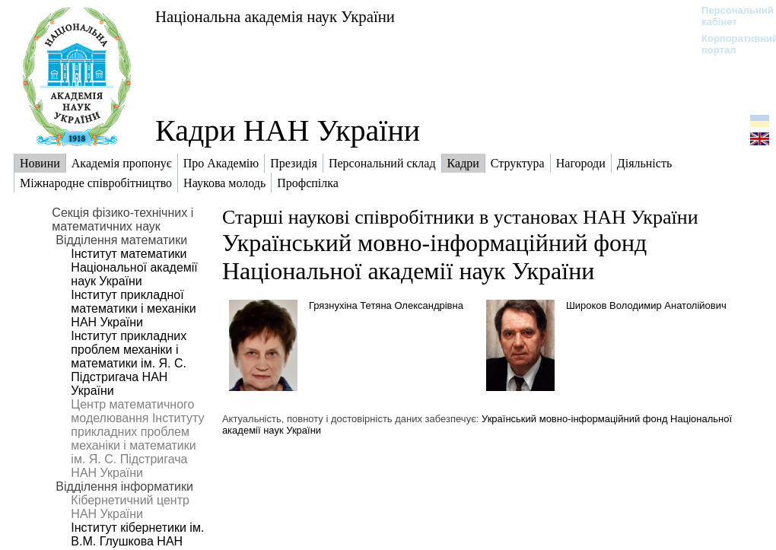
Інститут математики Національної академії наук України (134, 267)
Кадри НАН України (287, 130)
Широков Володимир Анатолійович (646, 305)
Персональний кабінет (730, 16)
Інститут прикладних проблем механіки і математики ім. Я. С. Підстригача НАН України (128, 363)
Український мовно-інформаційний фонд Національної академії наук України (434, 257)
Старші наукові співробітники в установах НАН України (460, 217)
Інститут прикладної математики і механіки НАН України (133, 308)
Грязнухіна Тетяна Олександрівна (386, 305)
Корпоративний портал (730, 44)
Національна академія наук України (275, 16)
